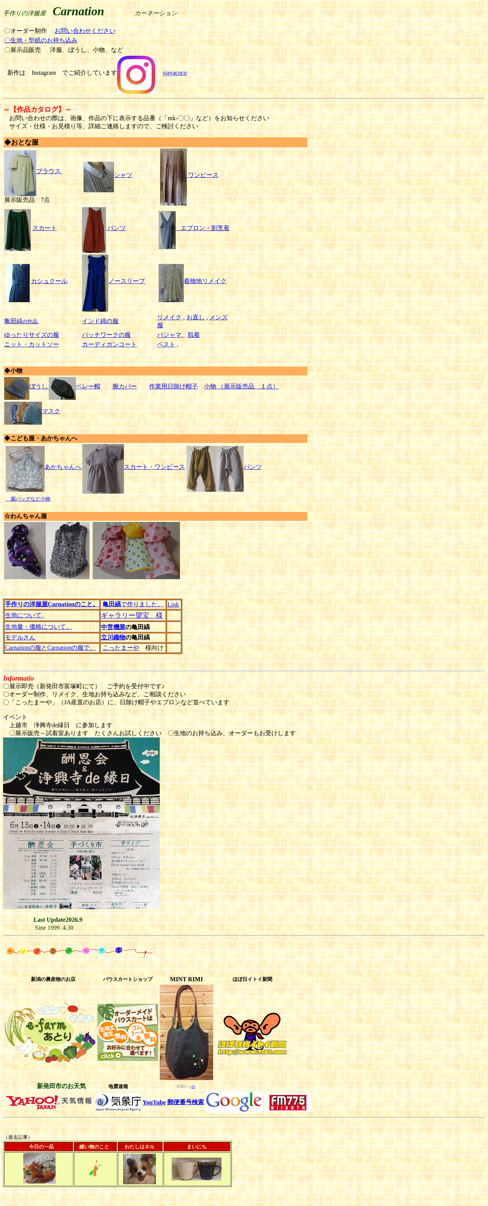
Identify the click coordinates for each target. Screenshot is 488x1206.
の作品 (29, 321)
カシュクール (49, 281)
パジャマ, (171, 335)
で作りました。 (133, 604)
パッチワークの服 (106, 335)
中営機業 (113, 627)
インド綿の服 (100, 321)
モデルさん (20, 637)
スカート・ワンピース (133, 467)
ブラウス (32, 171)
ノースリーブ (113, 281)
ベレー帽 (88, 386)
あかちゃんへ (43, 467)
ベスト (166, 344)
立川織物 (113, 637)
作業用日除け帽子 (173, 386)
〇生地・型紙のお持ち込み (40, 40)
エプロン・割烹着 (205, 228)
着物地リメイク (192, 281)
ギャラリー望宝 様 (132, 615)
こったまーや (121, 647)
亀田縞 (13, 321)
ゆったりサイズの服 (31, 335)
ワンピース (189, 175)
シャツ (107, 175)
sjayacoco (175, 72)
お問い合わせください (85, 30)
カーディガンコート (109, 344)
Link (173, 604)
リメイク (169, 317)
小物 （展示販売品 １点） (241, 386)
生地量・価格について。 (38, 626)
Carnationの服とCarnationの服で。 (50, 647)
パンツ (117, 228)
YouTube (154, 1102)
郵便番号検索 (185, 1102)
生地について (23, 615)
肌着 (194, 335)
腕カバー (124, 386)
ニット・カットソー (31, 344)
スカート (44, 228)
